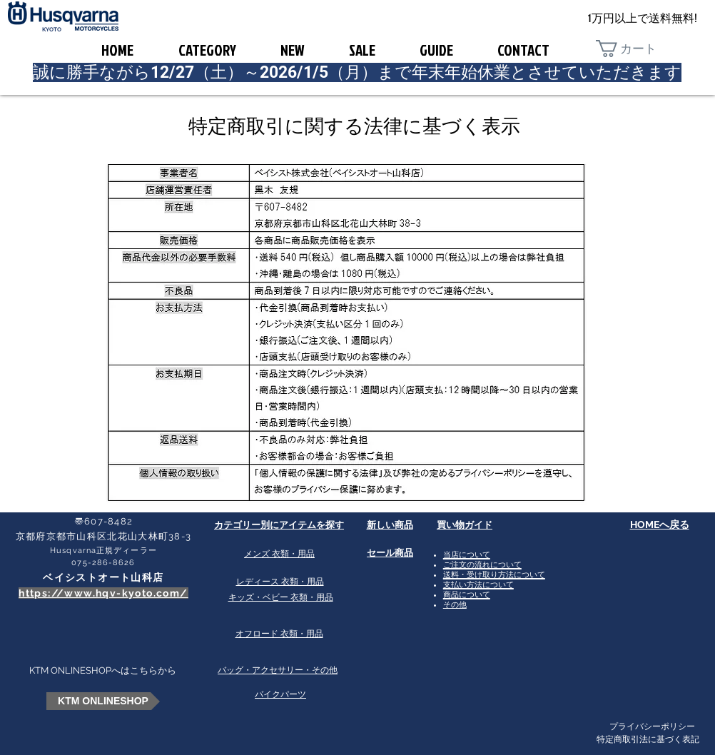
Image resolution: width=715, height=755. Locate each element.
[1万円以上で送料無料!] (642, 19)
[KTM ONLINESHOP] (103, 701)
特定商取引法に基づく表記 (648, 739)
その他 (455, 604)
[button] (636, 48)
